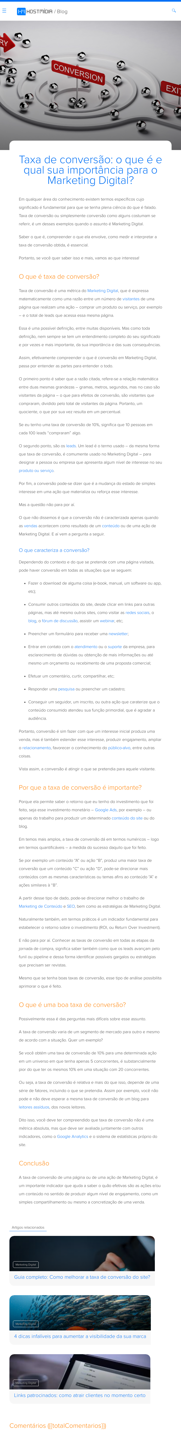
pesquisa (66, 689)
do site (136, 818)
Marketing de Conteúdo (40, 906)
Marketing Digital (102, 290)
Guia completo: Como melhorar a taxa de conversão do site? (82, 1277)
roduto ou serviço (37, 470)
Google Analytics (72, 1136)
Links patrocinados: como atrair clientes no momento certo (80, 1395)
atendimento (85, 646)
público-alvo (119, 747)
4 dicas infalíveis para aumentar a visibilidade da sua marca (80, 1336)
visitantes (131, 299)
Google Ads (106, 809)
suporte (115, 646)
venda (29, 525)
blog (32, 620)
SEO (71, 906)
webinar (107, 620)
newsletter (118, 633)
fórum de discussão (60, 620)
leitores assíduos (34, 1107)
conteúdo (110, 525)
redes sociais (137, 612)
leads (71, 445)
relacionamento (36, 747)
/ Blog (61, 12)
